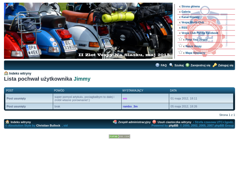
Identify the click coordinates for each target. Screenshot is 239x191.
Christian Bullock (48, 125)
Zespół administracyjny (134, 122)
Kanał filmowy (190, 17)
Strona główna (191, 6)
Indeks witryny (20, 73)
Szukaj (179, 65)
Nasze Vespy (194, 46)
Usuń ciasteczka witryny (174, 122)
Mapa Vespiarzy (195, 52)
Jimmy (82, 79)
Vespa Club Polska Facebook (200, 33)
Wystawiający (132, 90)
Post (9, 90)
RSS (184, 27)
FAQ (164, 65)
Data (173, 90)
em (125, 98)
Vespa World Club (193, 22)
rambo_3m (130, 106)
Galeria (186, 11)
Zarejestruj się (201, 65)
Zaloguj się (225, 65)
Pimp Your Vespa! (197, 39)
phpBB (173, 125)
